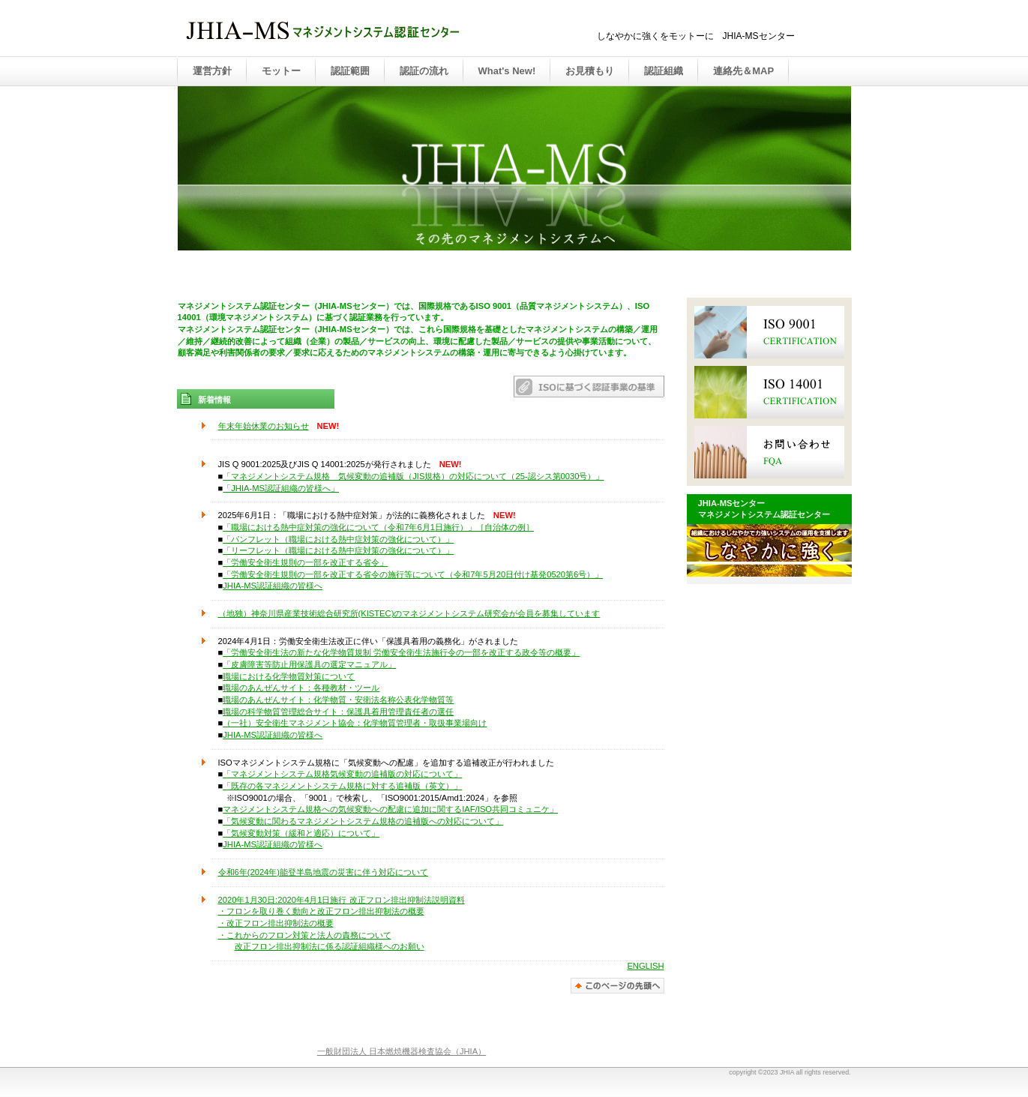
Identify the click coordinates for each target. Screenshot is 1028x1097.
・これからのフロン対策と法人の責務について (304, 935)
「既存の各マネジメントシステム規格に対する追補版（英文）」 (342, 785)
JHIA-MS (334, 29)
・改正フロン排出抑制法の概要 (276, 923)
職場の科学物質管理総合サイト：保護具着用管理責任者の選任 (338, 711)
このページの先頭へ (617, 986)
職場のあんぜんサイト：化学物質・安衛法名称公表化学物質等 (338, 699)
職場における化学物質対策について (289, 676)
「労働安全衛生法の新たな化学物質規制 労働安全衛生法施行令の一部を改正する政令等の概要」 (401, 652)
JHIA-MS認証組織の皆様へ (272, 585)
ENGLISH (645, 965)
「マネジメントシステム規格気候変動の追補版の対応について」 (342, 773)
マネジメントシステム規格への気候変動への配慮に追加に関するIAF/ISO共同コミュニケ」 (390, 809)
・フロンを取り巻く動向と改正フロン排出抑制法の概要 (321, 911)
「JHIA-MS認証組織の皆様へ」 (281, 488)
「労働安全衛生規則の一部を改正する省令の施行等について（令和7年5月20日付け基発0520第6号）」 (413, 574)
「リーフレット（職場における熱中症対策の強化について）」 (338, 550)
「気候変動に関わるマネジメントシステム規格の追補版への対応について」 (363, 821)
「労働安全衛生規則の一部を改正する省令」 (305, 562)
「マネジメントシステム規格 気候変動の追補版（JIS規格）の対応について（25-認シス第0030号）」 (413, 476)
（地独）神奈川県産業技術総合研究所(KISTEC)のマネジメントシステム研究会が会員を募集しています (409, 613)
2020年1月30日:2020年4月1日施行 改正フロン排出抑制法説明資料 (341, 899)
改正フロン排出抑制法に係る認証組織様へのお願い (329, 946)
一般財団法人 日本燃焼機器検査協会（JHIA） (401, 1051)
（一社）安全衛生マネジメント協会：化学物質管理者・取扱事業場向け (355, 722)
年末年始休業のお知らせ (263, 425)
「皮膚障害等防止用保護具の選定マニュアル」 (309, 664)
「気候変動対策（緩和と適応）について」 (301, 833)
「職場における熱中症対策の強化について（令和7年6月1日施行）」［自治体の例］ (378, 527)
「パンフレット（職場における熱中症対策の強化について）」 (338, 539)
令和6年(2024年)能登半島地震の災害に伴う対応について (323, 872)
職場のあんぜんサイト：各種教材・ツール (301, 687)
